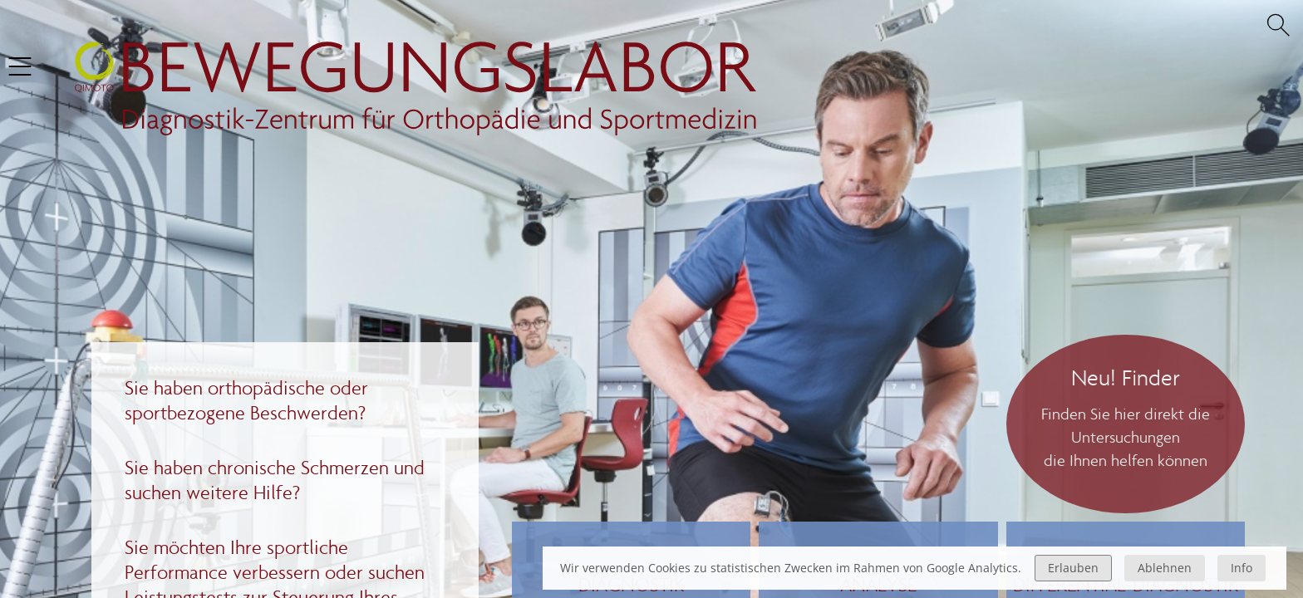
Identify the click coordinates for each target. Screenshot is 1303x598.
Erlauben (1073, 568)
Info (1241, 568)
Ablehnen (1165, 568)
